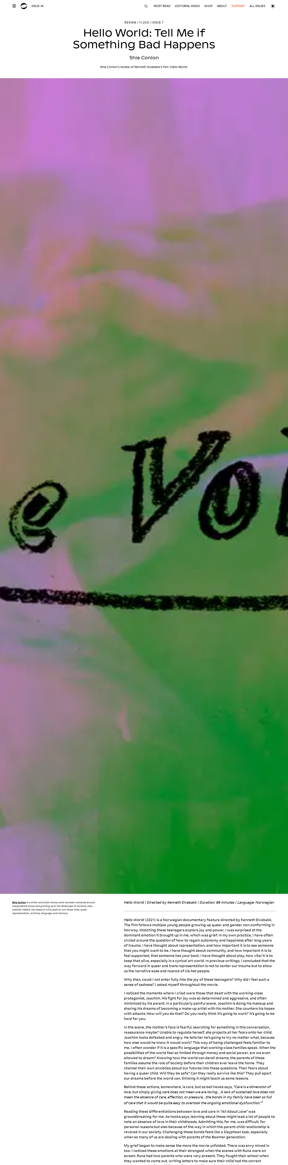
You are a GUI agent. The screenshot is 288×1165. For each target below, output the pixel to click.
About (222, 6)
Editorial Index (187, 6)
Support (238, 6)
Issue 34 (37, 6)
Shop (208, 6)
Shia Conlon (19, 902)
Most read (162, 6)
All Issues (257, 6)
